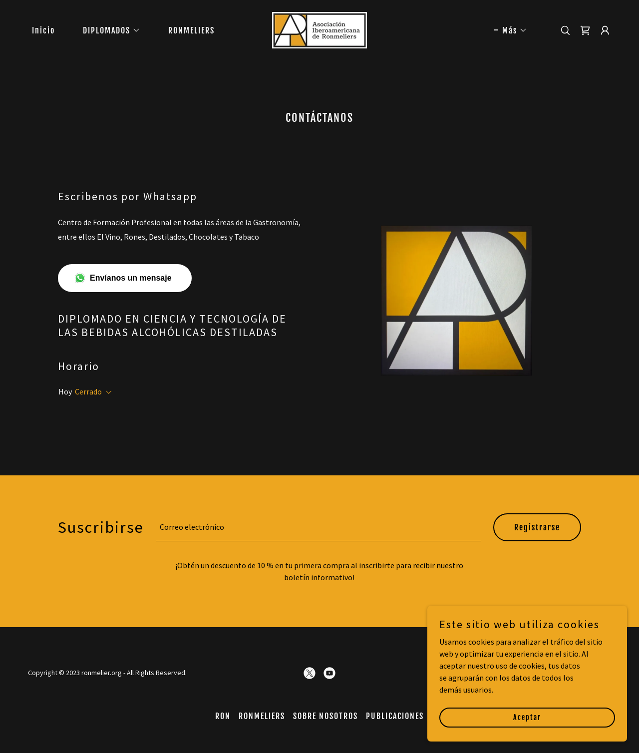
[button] (107, 30)
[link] (319, 29)
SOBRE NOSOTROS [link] (325, 716)
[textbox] (318, 527)
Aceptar (527, 717)
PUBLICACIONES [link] (395, 716)
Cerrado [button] (88, 391)
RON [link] (223, 716)
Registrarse (537, 527)
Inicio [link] (43, 30)
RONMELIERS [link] (191, 30)
